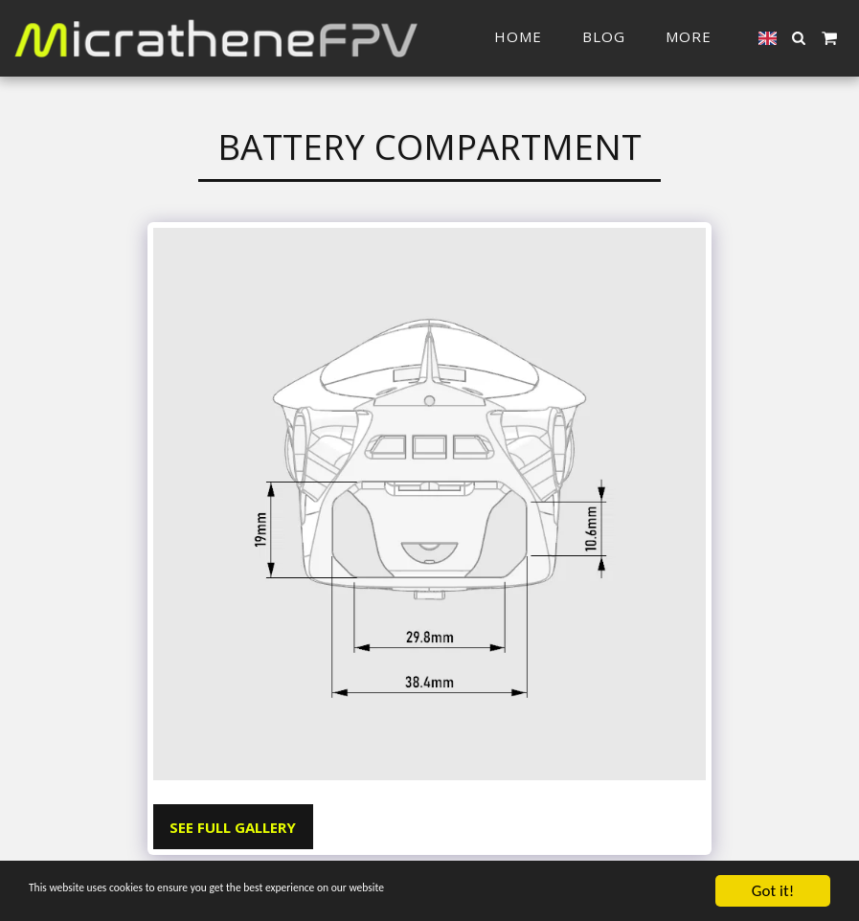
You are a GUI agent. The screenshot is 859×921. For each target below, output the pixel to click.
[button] (799, 38)
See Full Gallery (233, 827)
